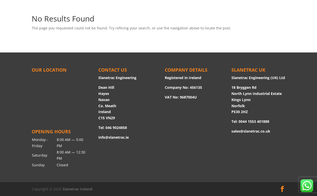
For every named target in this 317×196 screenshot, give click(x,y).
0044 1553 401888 (254, 121)
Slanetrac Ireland (77, 189)
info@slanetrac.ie (113, 137)
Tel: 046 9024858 (112, 127)
